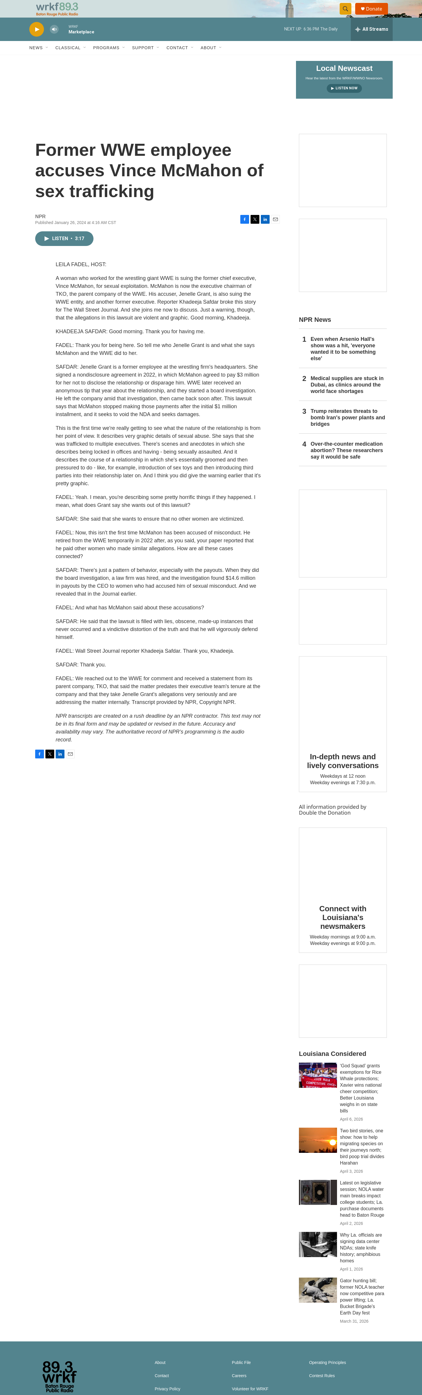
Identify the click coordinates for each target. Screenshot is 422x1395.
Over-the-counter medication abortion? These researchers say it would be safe (347, 463)
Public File (241, 1376)
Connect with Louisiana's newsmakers (343, 930)
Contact (177, 61)
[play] (36, 42)
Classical (68, 61)
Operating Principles (327, 1376)
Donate (378, 15)
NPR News (315, 332)
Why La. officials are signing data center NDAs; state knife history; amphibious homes (361, 1261)
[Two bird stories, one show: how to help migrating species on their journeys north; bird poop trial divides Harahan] (318, 1153)
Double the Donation (325, 825)
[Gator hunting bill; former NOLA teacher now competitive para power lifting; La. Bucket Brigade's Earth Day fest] (318, 1303)
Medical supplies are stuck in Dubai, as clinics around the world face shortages (347, 398)
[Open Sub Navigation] (47, 61)
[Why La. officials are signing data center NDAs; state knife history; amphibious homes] (318, 1257)
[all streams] (372, 42)
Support (143, 61)
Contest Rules (322, 1389)
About (208, 61)
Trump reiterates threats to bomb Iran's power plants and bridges (348, 430)
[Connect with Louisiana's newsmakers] (343, 875)
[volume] (54, 42)
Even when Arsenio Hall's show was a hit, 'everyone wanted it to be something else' (343, 362)
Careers (239, 1389)
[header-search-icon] (348, 15)
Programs (106, 61)
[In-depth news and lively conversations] (343, 713)
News (36, 61)
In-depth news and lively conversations (343, 774)
